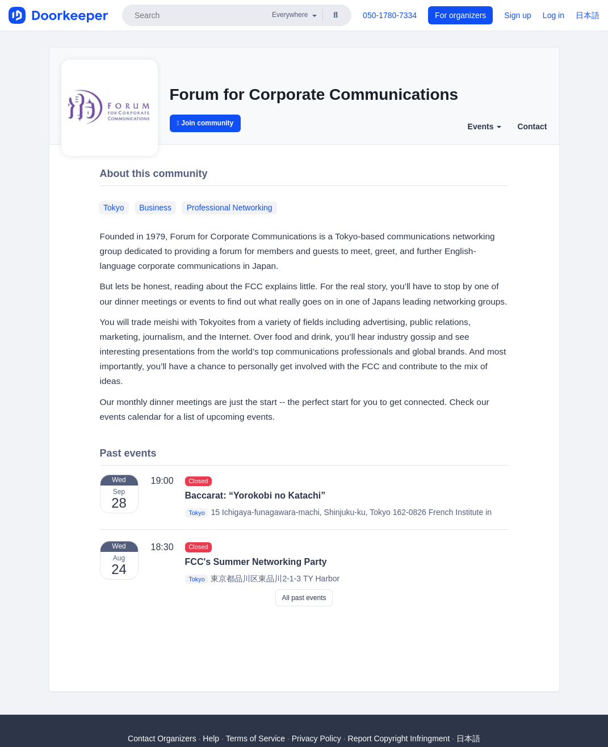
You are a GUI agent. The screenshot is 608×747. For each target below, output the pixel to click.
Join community (205, 123)
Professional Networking (229, 207)
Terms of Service (255, 738)
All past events (304, 598)
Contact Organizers (162, 738)
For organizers (460, 15)
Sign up (517, 15)
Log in (553, 15)
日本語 (587, 15)
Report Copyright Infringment (399, 738)
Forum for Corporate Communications (314, 94)
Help (211, 738)
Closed (198, 481)
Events (485, 126)
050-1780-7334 (390, 15)
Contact (532, 126)
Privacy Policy (316, 738)
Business (155, 207)
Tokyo (113, 207)
